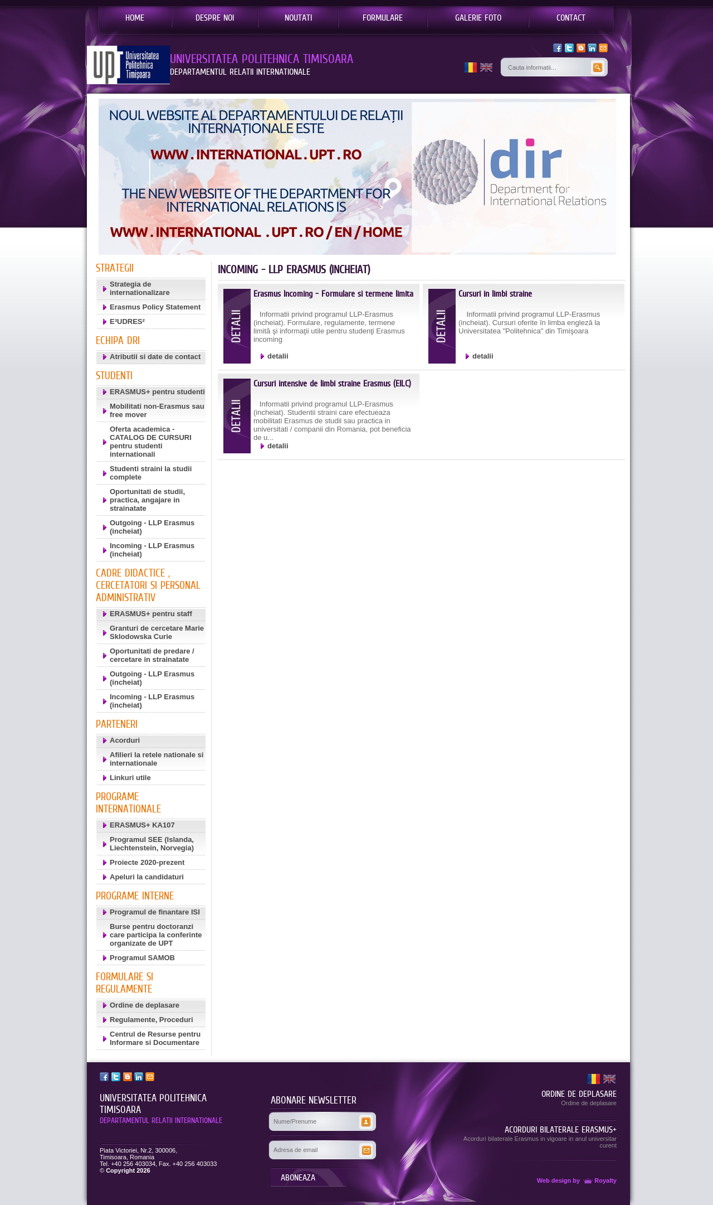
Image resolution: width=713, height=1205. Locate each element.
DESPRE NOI (215, 17)
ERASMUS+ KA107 (142, 825)
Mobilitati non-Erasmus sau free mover (157, 410)
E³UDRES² (127, 321)
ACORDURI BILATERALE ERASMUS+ (561, 1129)
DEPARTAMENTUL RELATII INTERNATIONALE (161, 1120)
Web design (554, 1180)
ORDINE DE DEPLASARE (579, 1093)
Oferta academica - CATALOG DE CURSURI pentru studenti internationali (151, 441)
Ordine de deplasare (144, 1005)
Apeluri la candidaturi (147, 877)
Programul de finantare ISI (155, 912)
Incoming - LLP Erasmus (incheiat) (152, 549)
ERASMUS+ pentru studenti (157, 392)
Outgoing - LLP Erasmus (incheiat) (152, 527)
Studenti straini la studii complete (151, 472)
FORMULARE (383, 17)
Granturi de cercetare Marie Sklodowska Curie (157, 632)
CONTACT (570, 17)
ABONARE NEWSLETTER (313, 1100)
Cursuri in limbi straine (495, 293)
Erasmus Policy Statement (155, 307)
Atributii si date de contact (155, 356)
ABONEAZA (298, 1177)
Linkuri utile (130, 777)
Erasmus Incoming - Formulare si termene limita (333, 293)
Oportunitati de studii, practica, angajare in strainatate (147, 499)
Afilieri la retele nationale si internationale (156, 759)
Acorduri (125, 740)
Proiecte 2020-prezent (147, 862)
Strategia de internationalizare (140, 288)
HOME (134, 17)
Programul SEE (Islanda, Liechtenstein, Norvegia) (152, 843)
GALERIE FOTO (478, 17)
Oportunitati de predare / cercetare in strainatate (152, 655)
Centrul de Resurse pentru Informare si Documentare (155, 1038)
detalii (278, 356)
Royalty (599, 1180)
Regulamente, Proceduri (151, 1019)
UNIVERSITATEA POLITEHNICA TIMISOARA (153, 1103)
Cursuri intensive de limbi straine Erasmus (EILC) (332, 383)
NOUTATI (298, 17)
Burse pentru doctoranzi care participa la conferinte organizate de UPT (156, 934)
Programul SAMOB (142, 958)
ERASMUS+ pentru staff (151, 613)
